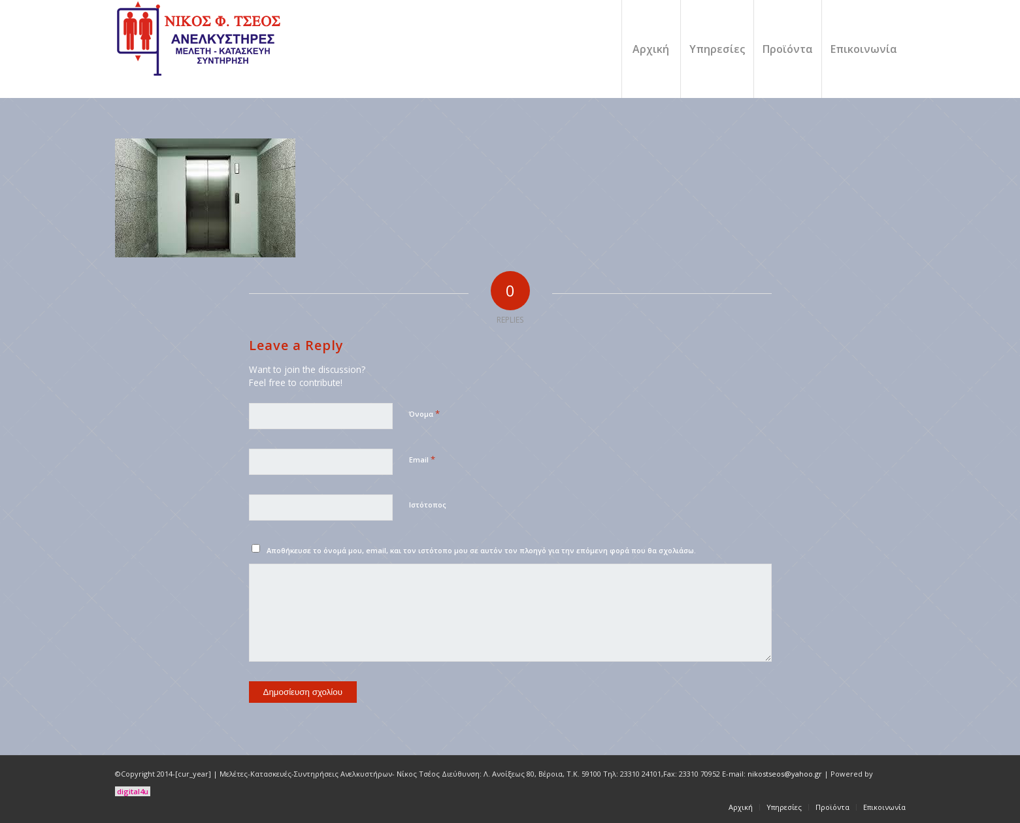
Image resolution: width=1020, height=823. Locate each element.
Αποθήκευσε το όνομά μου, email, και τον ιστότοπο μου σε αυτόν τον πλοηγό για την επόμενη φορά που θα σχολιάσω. (481, 550)
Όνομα (424, 413)
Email (422, 459)
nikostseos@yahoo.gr (785, 774)
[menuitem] (650, 49)
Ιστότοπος (427, 504)
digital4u (132, 791)
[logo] (200, 49)
